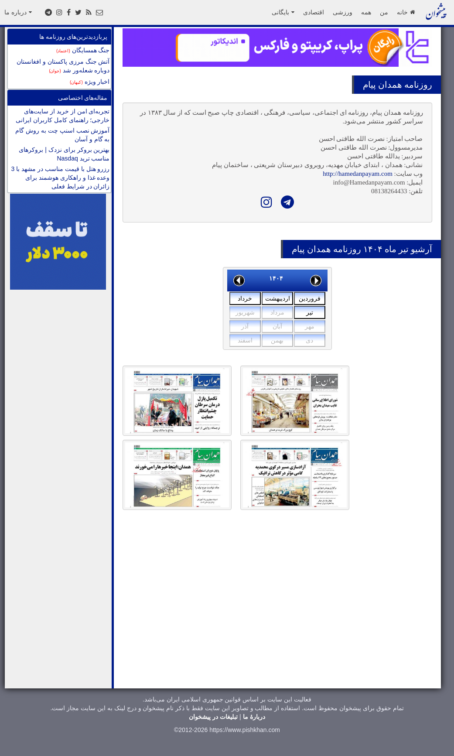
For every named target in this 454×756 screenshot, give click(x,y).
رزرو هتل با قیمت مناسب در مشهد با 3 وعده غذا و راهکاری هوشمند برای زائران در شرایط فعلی (60, 177)
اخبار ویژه (89, 81)
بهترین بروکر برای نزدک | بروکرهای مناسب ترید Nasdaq (64, 154)
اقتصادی (313, 12)
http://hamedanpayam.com (358, 173)
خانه (406, 12)
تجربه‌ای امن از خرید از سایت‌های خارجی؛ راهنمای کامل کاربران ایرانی (63, 115)
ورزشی (342, 12)
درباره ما (18, 12)
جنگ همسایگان (82, 50)
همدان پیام (382, 84)
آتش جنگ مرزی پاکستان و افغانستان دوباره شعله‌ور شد (63, 66)
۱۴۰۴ (276, 278)
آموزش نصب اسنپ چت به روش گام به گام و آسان (62, 135)
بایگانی (283, 12)
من (384, 12)
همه (366, 12)
